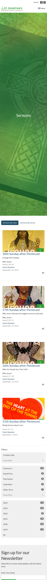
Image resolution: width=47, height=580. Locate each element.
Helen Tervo (23, 489)
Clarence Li (23, 468)
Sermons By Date (10, 223)
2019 (23, 529)
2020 (23, 524)
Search (36, 2)
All (4, 535)
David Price (23, 473)
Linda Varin (23, 484)
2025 (23, 503)
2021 (23, 519)
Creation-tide (8, 455)
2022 (23, 513)
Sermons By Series (27, 223)
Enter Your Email (8, 573)
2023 (23, 508)
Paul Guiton (23, 479)
